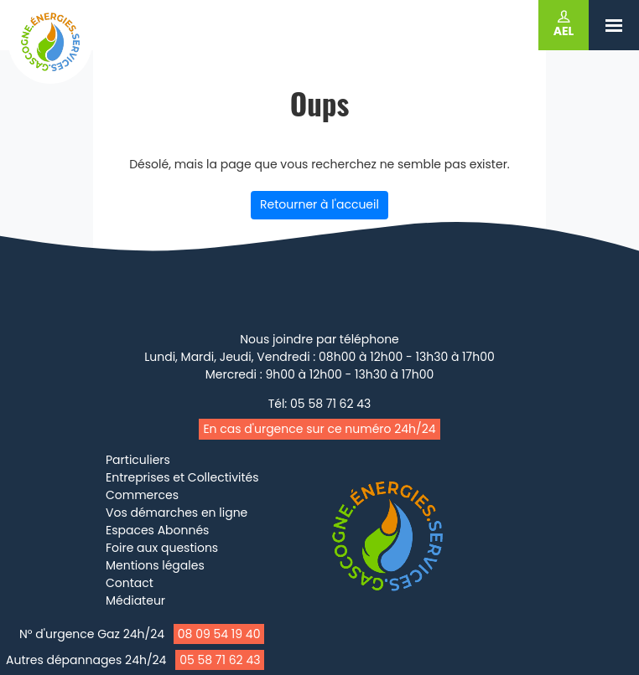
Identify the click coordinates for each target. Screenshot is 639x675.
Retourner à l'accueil (319, 204)
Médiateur (135, 600)
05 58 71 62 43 (219, 660)
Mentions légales (155, 565)
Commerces (142, 495)
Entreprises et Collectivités (182, 477)
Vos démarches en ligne (176, 512)
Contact (129, 583)
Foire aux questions (162, 547)
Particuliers (138, 459)
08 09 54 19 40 (219, 634)
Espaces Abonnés (157, 530)
